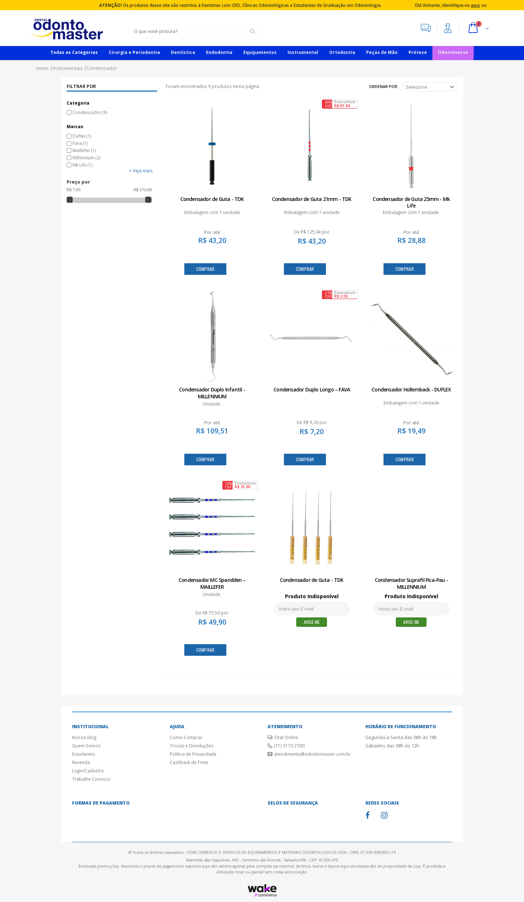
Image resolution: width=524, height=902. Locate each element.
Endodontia (219, 52)
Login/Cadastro (88, 770)
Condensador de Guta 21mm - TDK (312, 199)
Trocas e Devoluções (192, 745)
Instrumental (303, 52)
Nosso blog (84, 737)
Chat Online (286, 737)
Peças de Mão (382, 52)
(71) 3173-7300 (289, 745)
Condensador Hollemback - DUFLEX (411, 389)
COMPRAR (205, 269)
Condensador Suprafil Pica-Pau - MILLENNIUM (411, 583)
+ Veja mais (141, 170)
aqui (475, 5)
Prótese (417, 52)
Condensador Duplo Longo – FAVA (311, 389)
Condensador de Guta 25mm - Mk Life (411, 202)
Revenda (81, 762)
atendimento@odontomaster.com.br (312, 754)
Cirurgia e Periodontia (134, 52)
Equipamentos (260, 52)
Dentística (183, 52)
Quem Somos (86, 745)
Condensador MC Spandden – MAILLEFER (212, 583)
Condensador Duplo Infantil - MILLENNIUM (212, 393)
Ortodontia (342, 52)
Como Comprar (186, 737)
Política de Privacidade (193, 754)
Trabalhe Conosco (91, 779)
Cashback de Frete (189, 762)
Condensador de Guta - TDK (212, 199)
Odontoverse (453, 52)
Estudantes (83, 754)
